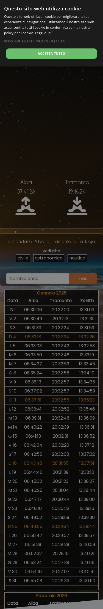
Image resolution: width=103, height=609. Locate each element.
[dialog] (51, 33)
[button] (51, 41)
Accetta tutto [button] (51, 53)
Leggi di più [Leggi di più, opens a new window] (44, 33)
